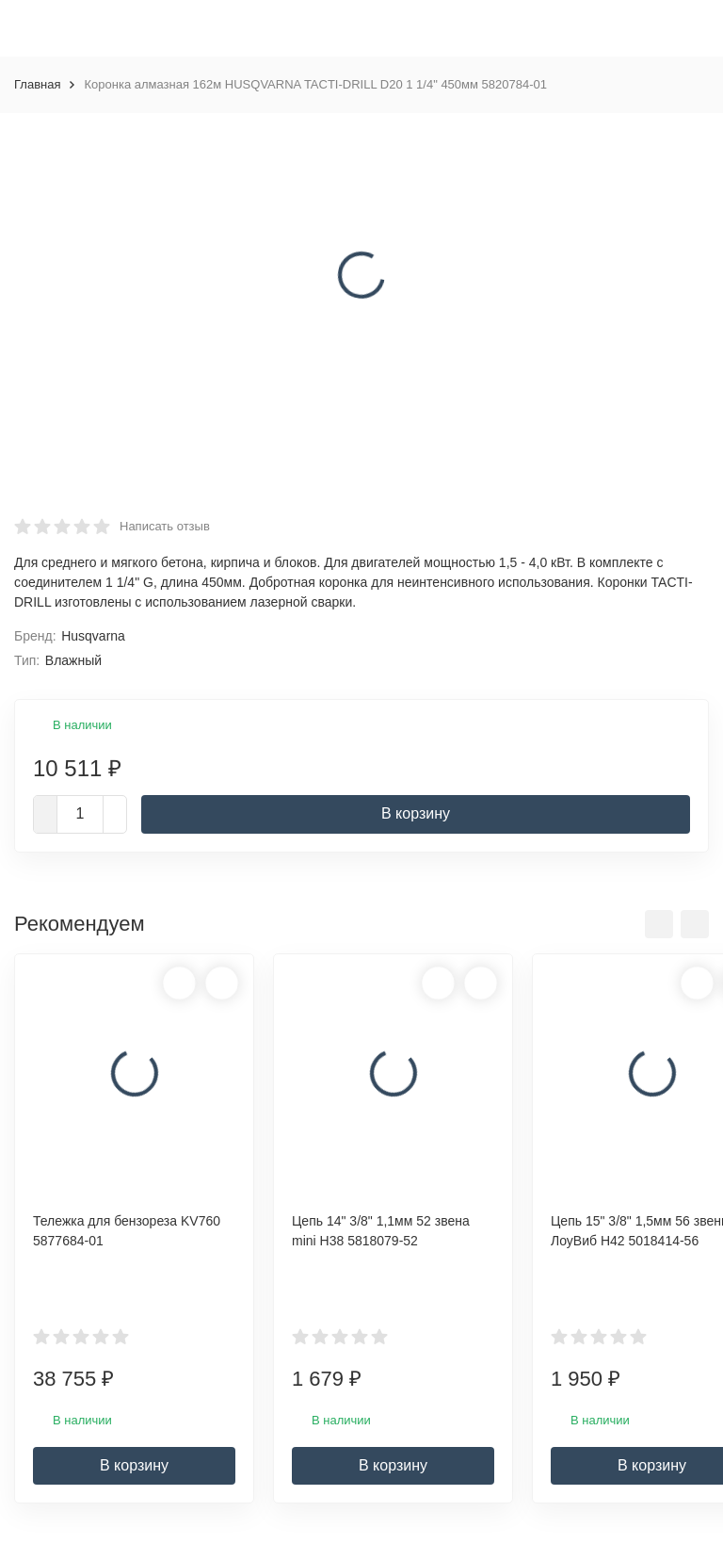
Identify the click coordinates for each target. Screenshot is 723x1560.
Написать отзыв (165, 526)
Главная (37, 84)
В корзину (415, 813)
